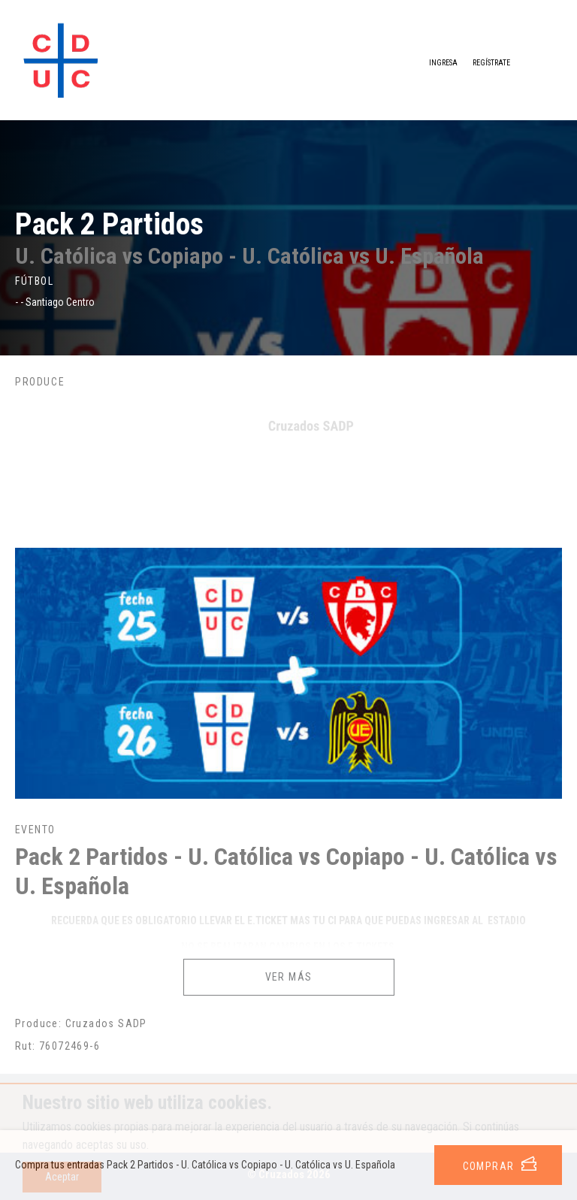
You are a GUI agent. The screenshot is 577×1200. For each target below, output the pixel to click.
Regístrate (491, 63)
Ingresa (431, 63)
